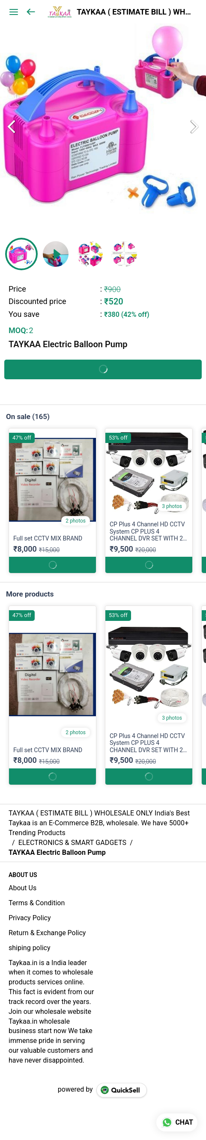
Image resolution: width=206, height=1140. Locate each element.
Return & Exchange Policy (47, 933)
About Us (22, 888)
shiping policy (29, 948)
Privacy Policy (30, 918)
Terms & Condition (37, 903)
